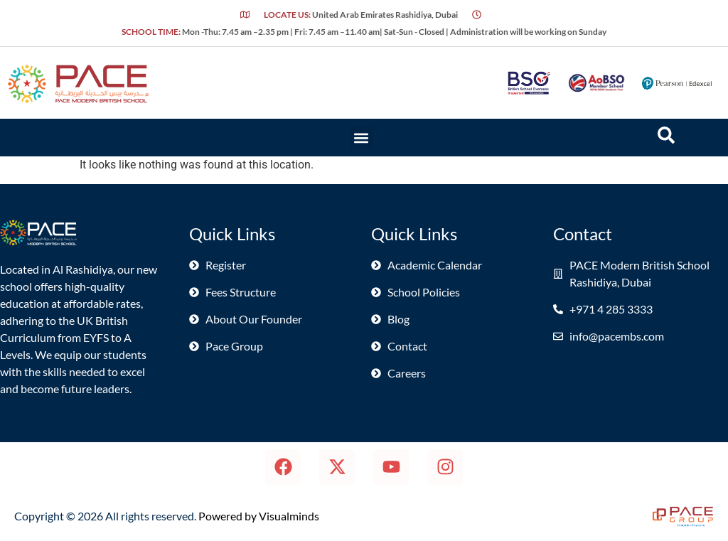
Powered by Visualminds (258, 516)
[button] (361, 137)
